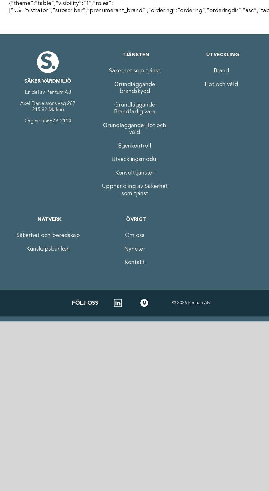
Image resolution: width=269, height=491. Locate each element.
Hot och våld (221, 84)
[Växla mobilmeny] (252, 18)
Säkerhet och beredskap (48, 235)
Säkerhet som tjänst (134, 71)
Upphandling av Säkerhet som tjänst (135, 190)
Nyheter (134, 249)
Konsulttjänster (134, 173)
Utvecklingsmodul (135, 159)
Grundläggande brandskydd (134, 88)
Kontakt (135, 262)
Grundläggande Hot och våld (134, 129)
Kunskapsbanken (48, 249)
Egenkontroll (134, 146)
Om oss (134, 235)
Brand (221, 71)
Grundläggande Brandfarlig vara (135, 108)
